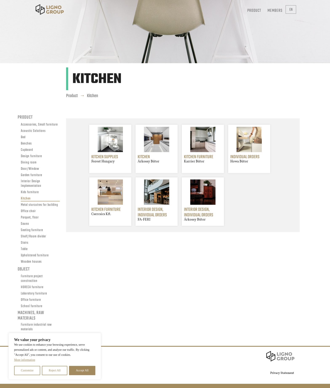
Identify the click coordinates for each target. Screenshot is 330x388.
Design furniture (31, 156)
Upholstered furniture (35, 255)
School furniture (31, 306)
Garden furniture (31, 175)
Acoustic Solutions (33, 131)
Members (274, 10)
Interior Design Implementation (31, 184)
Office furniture (31, 300)
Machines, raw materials (31, 315)
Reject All (55, 370)
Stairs (24, 243)
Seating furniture (32, 230)
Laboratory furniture (34, 293)
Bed (23, 137)
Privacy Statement (282, 373)
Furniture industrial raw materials (36, 327)
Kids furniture (30, 192)
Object (24, 269)
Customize (27, 370)
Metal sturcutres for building (39, 205)
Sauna (25, 224)
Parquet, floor (30, 217)
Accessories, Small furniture (39, 124)
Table (24, 249)
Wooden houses (31, 262)
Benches (26, 143)
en (291, 10)
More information (24, 359)
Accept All (82, 370)
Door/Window (30, 169)
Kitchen (26, 198)
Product (254, 10)
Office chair (28, 211)
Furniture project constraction (32, 279)
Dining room (29, 162)
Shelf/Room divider (33, 236)
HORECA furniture (32, 287)
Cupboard (27, 150)
